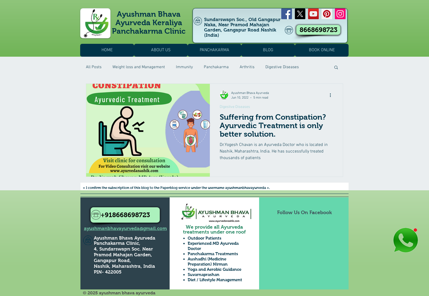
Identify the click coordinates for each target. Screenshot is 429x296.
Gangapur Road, (112, 260)
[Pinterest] (326, 13)
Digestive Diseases (282, 67)
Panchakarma (216, 67)
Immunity (184, 67)
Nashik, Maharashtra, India (124, 266)
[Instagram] (340, 13)
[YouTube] (313, 13)
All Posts (94, 67)
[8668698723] (318, 30)
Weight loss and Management (138, 67)
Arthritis (247, 67)
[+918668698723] (125, 215)
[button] (336, 68)
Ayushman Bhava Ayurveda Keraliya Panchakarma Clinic (148, 22)
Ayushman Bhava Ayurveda (124, 238)
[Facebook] (286, 13)
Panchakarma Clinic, (117, 243)
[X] (300, 13)
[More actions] (332, 95)
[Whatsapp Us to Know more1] (405, 240)
